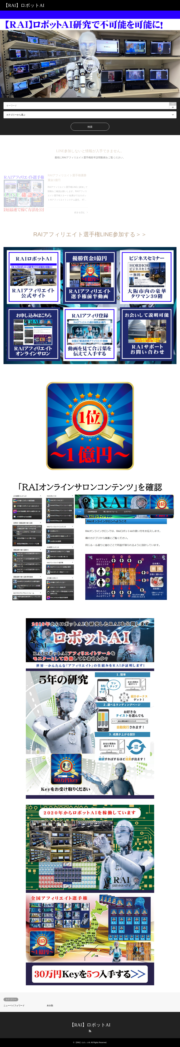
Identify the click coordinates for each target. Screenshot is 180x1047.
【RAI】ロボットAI (90, 1024)
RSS (90, 1031)
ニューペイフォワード (14, 1005)
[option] (90, 54)
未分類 (50, 1005)
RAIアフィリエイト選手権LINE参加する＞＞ (90, 234)
